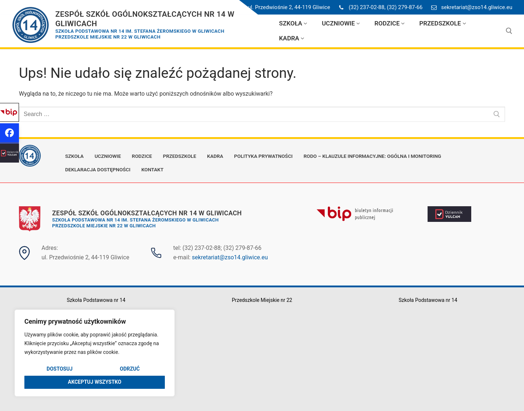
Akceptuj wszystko (95, 382)
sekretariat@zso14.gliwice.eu (470, 7)
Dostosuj (59, 369)
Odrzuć (130, 369)
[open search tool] (509, 31)
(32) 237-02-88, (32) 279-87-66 (379, 7)
